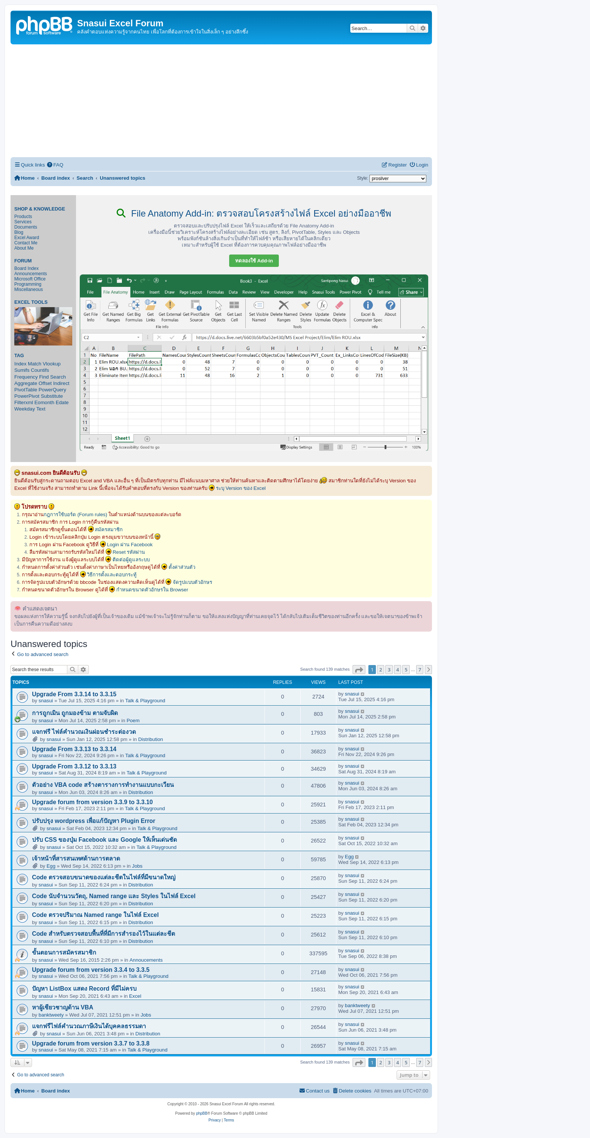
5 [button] (405, 669)
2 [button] (380, 669)
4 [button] (397, 669)
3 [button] (389, 669)
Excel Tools (30, 302)
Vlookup (52, 364)
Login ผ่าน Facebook (130, 544)
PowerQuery (52, 389)
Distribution (150, 739)
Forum (23, 261)
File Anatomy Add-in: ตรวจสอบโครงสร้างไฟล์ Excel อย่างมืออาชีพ (254, 213)
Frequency (26, 377)
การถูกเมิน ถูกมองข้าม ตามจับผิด (75, 713)
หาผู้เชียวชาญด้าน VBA (62, 1007)
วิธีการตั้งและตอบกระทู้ (112, 574)
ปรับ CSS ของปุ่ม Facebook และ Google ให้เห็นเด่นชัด (104, 839)
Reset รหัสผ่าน (129, 552)
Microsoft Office (30, 279)
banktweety (51, 1015)
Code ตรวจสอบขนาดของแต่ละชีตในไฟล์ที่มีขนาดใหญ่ (103, 877)
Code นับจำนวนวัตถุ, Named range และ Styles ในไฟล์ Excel (114, 896)
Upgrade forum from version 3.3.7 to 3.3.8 (90, 1043)
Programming (27, 284)
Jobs (137, 866)
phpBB (201, 1113)
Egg (51, 866)
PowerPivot (27, 396)
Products (23, 216)
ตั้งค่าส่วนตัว (182, 567)
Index (20, 364)
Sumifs (21, 370)
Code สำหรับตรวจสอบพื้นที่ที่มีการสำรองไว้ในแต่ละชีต (103, 933)
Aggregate (25, 383)
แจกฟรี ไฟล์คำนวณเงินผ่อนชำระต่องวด (84, 732)
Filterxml (23, 402)
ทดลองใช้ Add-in (254, 261)
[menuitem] (55, 164)
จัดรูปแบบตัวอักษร (192, 582)
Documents (25, 227)
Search (58, 377)
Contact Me (25, 242)
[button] (359, 669)
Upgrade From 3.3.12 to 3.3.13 (74, 766)
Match (34, 364)
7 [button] (419, 669)
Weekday (24, 409)
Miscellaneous (28, 289)
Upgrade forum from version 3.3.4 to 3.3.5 (90, 970)
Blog (18, 232)
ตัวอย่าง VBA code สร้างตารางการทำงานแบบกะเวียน (103, 785)
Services (23, 221)
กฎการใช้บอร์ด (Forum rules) (75, 514)
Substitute (52, 396)
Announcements (30, 273)
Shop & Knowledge (39, 209)
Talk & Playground (145, 700)
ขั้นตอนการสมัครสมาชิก (64, 952)
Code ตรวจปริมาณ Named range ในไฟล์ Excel (95, 915)
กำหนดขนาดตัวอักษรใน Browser (152, 589)
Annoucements (146, 960)
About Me (23, 248)
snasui (46, 700)
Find (44, 377)
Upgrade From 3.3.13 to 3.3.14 (74, 749)
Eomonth (45, 402)
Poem (132, 720)
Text (40, 409)
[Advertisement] (221, 100)
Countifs (40, 370)
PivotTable (25, 389)
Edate (62, 402)
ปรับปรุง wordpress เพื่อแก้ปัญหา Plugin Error (93, 821)
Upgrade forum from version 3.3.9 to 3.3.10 (92, 802)
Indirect (61, 383)
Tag (19, 355)
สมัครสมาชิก (109, 529)
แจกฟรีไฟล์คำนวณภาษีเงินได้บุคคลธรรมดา (89, 1026)
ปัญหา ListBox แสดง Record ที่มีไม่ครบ (84, 988)
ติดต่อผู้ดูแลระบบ (131, 559)
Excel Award (26, 237)
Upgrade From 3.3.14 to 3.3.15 (74, 694)
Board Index (26, 268)
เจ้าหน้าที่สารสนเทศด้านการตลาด (76, 858)
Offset (45, 383)
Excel (135, 996)
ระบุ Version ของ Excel (241, 488)
